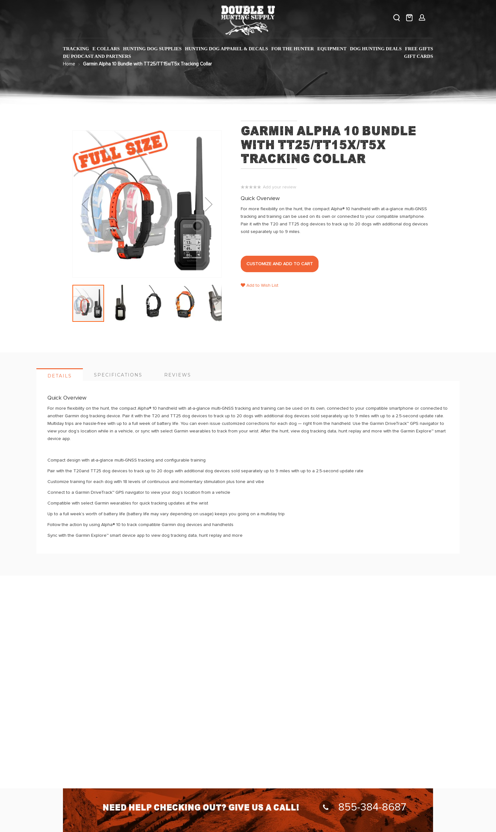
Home (69, 64)
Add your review (279, 187)
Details (59, 376)
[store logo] (248, 19)
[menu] (248, 52)
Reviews (177, 375)
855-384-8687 (362, 807)
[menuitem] (76, 49)
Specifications (118, 375)
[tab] (59, 374)
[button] (121, 303)
